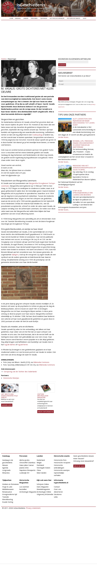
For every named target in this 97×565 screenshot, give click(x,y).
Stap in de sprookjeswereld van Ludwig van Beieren (83, 193)
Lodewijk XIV (24, 473)
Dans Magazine (42, 487)
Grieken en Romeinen (10, 484)
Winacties (6, 473)
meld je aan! (79, 466)
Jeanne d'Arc (24, 468)
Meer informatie (45, 411)
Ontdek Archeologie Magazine (42, 395)
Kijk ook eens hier (44, 480)
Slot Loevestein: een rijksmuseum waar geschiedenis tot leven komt (83, 122)
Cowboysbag (37, 135)
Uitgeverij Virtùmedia (45, 494)
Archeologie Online (44, 492)
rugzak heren (23, 344)
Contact (57, 487)
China (39, 470)
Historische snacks (73, 18)
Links (56, 497)
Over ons (57, 489)
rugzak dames (9, 344)
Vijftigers (15, 254)
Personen (34, 18)
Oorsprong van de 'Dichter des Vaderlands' (20, 371)
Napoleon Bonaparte (27, 470)
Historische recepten (62, 462)
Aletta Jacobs (24, 460)
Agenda (5, 468)
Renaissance (7, 492)
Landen (25, 18)
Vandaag (18, 18)
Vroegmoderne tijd (9, 494)
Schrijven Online (43, 484)
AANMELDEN (7, 405)
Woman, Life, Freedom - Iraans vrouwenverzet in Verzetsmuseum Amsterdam (83, 144)
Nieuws (5, 465)
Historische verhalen (57, 18)
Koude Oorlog (7, 502)
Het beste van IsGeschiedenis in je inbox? (9, 395)
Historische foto (60, 460)
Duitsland (40, 465)
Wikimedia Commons (41, 362)
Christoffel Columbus (27, 462)
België (39, 462)
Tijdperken (43, 18)
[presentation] (75, 90)
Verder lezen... (63, 137)
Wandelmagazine (43, 489)
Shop (84, 18)
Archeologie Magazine (27, 492)
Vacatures (58, 494)
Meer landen (41, 473)
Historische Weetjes (11, 378)
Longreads (6, 470)
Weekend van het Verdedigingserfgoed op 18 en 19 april (84, 167)
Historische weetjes (62, 470)
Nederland (41, 460)
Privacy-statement (33, 508)
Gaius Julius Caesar (26, 465)
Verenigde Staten (43, 468)
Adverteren (58, 492)
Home (11, 18)
